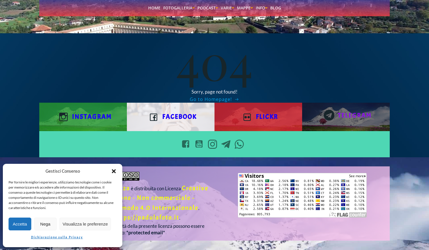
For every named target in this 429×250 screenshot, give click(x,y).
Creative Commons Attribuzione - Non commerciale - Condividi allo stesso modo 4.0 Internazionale (132, 198)
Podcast (207, 8)
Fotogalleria (179, 8)
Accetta (20, 224)
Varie (227, 8)
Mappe (245, 8)
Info (261, 8)
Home (154, 8)
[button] (114, 171)
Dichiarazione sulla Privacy (57, 237)
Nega (45, 224)
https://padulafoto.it (146, 217)
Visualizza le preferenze (85, 224)
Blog (275, 8)
